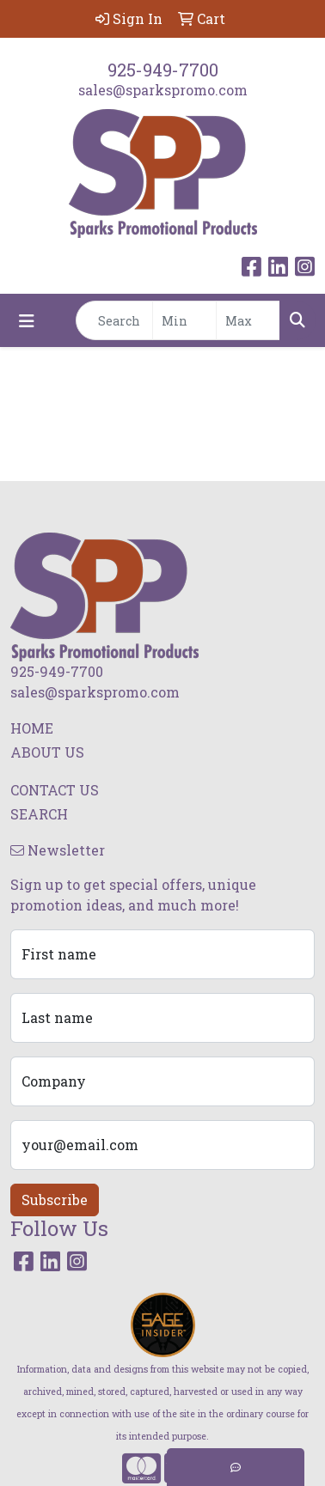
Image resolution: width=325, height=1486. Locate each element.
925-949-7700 (162, 69)
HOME (31, 728)
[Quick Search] (114, 320)
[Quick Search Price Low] (184, 320)
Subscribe (54, 1200)
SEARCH (39, 814)
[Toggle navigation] (27, 320)
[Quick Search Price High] (248, 320)
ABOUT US (47, 752)
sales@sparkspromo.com (163, 90)
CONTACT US (54, 790)
